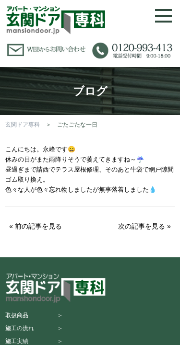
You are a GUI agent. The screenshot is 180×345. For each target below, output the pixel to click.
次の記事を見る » (144, 226)
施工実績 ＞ (34, 341)
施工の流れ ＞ (34, 328)
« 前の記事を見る (35, 226)
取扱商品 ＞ (34, 315)
